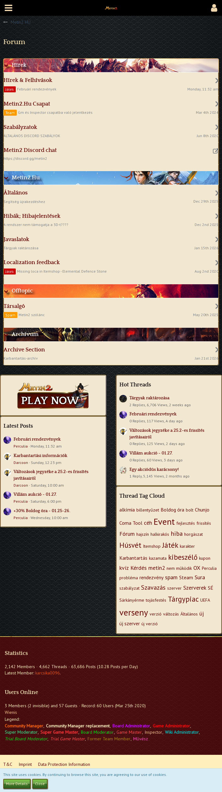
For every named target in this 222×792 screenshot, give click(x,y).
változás (171, 614)
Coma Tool (130, 523)
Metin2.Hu (26, 178)
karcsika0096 (47, 673)
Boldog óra (172, 509)
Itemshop (152, 546)
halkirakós (160, 534)
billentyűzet (147, 510)
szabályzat (129, 588)
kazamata (158, 558)
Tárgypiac (183, 599)
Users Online (21, 692)
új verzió (149, 624)
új (201, 613)
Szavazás (153, 587)
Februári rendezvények (37, 439)
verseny (133, 612)
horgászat (193, 534)
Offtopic (22, 291)
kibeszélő (182, 557)
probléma (128, 578)
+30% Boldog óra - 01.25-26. (42, 510)
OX (196, 567)
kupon (204, 558)
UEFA (205, 600)
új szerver (129, 623)
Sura (200, 577)
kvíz (124, 567)
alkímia (127, 509)
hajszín (142, 534)
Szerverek (194, 587)
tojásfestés (156, 600)
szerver (174, 588)
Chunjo (202, 509)
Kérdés (138, 567)
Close (40, 783)
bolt (189, 510)
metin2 (156, 567)
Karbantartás (133, 558)
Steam (186, 577)
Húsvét (130, 545)
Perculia (21, 446)
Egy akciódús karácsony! (154, 469)
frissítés (203, 523)
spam (171, 577)
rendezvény (151, 577)
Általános (189, 614)
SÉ (210, 588)
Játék (170, 545)
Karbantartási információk (40, 455)
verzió (156, 614)
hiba (177, 533)
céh (148, 522)
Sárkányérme (131, 600)
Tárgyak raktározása (149, 398)
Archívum (25, 334)
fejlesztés (185, 523)
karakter (187, 546)
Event (164, 521)
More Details (17, 783)
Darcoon (21, 462)
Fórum (127, 533)
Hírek (19, 65)
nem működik (179, 568)
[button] (8, 8)
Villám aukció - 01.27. (35, 494)
